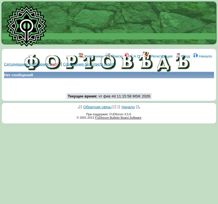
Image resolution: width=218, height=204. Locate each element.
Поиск (114, 56)
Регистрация (158, 56)
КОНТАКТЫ (132, 81)
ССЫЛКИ (109, 81)
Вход (183, 56)
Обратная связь (97, 107)
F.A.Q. (133, 56)
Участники (90, 56)
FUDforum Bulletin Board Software (118, 117)
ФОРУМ (79, 81)
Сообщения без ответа (88, 64)
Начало (202, 56)
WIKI (93, 81)
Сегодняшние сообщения (31, 64)
